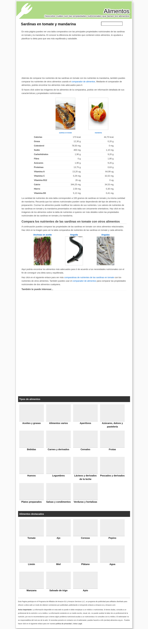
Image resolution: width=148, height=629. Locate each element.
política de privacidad (63, 624)
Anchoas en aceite (42, 235)
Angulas (105, 235)
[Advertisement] (74, 57)
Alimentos (116, 11)
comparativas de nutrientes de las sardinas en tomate (89, 277)
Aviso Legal (77, 624)
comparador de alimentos (83, 81)
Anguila (74, 235)
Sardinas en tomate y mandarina (48, 24)
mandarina (98, 133)
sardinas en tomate (65, 133)
